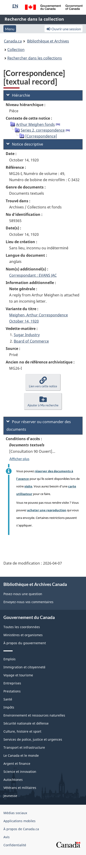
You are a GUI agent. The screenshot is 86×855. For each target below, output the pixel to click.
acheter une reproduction (46, 510)
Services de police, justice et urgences (32, 739)
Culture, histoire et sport (22, 731)
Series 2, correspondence (43, 130)
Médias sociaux (15, 813)
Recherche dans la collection (34, 19)
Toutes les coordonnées (21, 627)
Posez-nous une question (22, 594)
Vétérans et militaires (19, 787)
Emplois (9, 659)
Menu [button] (9, 29)
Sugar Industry (27, 334)
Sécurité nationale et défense (26, 723)
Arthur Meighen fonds (35, 124)
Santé (7, 699)
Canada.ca (13, 41)
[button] (43, 382)
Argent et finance (16, 763)
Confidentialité (14, 845)
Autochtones (13, 779)
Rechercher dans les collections (34, 58)
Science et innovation (19, 771)
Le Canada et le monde (21, 755)
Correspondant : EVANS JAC (33, 275)
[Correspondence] (41, 136)
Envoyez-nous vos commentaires (28, 602)
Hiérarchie (18, 95)
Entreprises (12, 683)
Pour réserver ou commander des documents (38, 425)
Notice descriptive (24, 144)
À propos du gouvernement (24, 643)
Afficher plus (19, 458)
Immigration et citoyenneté (24, 667)
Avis (6, 837)
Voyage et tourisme (18, 675)
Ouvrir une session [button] (63, 29)
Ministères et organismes (23, 635)
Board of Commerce (31, 341)
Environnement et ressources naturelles (34, 715)
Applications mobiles (19, 821)
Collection (16, 49)
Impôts (8, 707)
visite (28, 486)
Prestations (12, 691)
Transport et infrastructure (24, 747)
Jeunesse (10, 795)
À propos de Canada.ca (21, 829)
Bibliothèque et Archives (48, 41)
